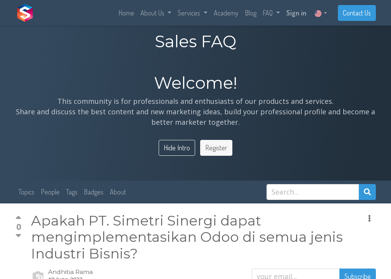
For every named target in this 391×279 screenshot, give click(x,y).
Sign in (296, 13)
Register (216, 147)
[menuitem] (126, 13)
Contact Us (357, 13)
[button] (369, 218)
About (118, 192)
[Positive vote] (18, 218)
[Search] (367, 192)
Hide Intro (177, 147)
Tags (72, 192)
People (50, 192)
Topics (26, 192)
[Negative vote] (18, 236)
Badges (94, 192)
